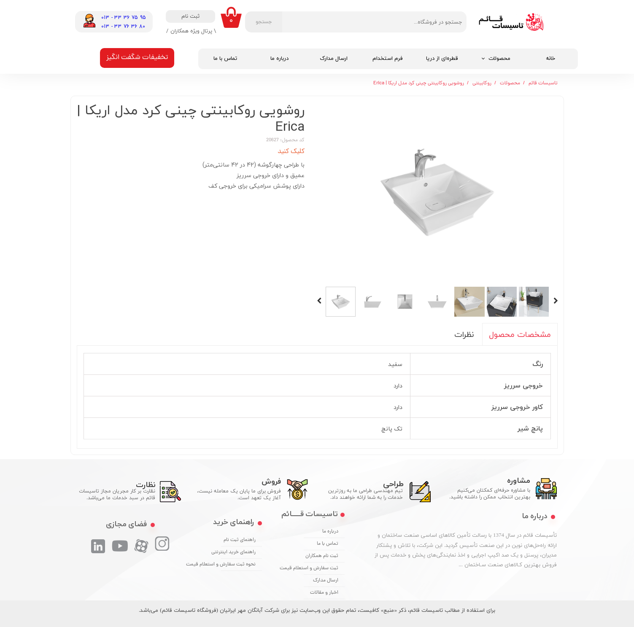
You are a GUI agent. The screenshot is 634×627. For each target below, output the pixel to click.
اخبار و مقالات (324, 593)
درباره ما (279, 58)
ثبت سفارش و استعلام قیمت (321, 568)
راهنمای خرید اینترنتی (238, 552)
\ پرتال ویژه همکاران (193, 30)
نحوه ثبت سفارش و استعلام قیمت (238, 564)
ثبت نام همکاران (321, 556)
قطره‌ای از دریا (442, 58)
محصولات (499, 58)
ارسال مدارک (334, 58)
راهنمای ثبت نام (240, 540)
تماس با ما (225, 58)
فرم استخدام (387, 58)
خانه (550, 58)
